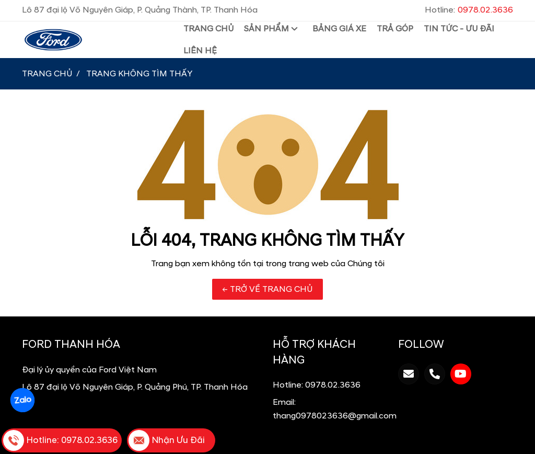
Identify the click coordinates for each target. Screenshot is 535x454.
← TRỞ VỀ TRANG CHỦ (267, 289)
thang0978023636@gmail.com (335, 416)
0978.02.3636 (332, 385)
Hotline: (469, 10)
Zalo (22, 400)
